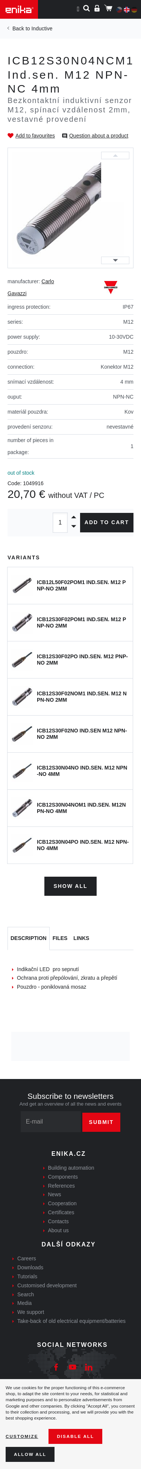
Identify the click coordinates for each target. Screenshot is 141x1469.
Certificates (61, 1212)
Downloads (30, 1267)
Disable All (75, 1436)
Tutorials (27, 1276)
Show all (70, 886)
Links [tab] (81, 938)
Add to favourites (35, 136)
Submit (101, 1122)
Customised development (47, 1285)
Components (63, 1177)
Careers (26, 1258)
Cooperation (62, 1203)
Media (24, 1303)
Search (25, 1294)
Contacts (58, 1221)
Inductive (41, 28)
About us (58, 1230)
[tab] (29, 938)
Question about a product (98, 136)
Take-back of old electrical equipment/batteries (71, 1321)
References (61, 1186)
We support (30, 1312)
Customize (22, 1436)
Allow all (30, 1454)
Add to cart (107, 522)
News (54, 1194)
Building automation (71, 1168)
